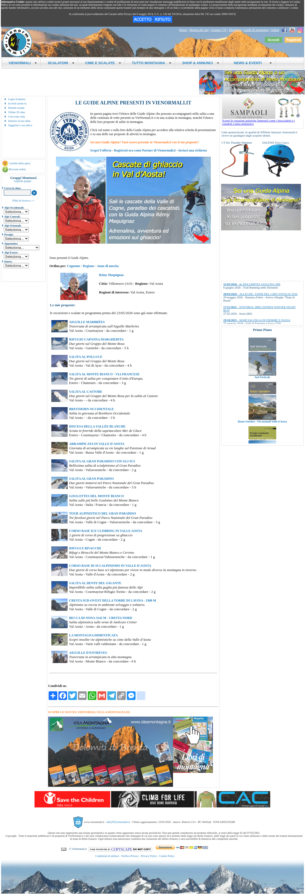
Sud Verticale (262, 383)
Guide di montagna (255, 30)
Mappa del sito (199, 30)
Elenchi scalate (16, 107)
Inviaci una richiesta (192, 150)
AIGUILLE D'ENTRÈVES (88, 653)
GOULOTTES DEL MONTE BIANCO (96, 496)
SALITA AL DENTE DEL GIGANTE (95, 583)
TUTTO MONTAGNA (151, 63)
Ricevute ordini (17, 169)
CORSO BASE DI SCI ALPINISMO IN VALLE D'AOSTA (110, 566)
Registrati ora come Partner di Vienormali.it (145, 150)
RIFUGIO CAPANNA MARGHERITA (96, 339)
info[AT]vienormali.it (118, 821)
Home (183, 30)
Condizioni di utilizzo (107, 855)
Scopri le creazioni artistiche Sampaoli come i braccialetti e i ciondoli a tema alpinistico (263, 120)
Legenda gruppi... (23, 180)
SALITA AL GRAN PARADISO (91, 479)
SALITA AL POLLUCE (85, 357)
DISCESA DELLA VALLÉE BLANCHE (97, 426)
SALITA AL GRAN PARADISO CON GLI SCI (102, 461)
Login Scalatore (17, 99)
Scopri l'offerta (100, 150)
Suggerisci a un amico (20, 125)
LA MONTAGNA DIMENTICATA (93, 635)
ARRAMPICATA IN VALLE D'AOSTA (96, 444)
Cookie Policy (167, 855)
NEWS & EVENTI (251, 63)
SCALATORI (61, 63)
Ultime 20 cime (16, 112)
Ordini (275, 30)
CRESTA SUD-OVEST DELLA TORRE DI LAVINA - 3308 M (112, 600)
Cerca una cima (16, 116)
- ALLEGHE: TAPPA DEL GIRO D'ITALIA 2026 (260, 294)
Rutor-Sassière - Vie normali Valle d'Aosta (262, 428)
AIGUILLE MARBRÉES (87, 322)
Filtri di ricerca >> (23, 200)
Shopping (235, 30)
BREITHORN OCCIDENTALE (91, 409)
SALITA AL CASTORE (85, 392)
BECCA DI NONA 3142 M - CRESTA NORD (100, 618)
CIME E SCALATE (103, 63)
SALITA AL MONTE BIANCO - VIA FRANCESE (104, 374)
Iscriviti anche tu (17, 103)
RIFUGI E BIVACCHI (85, 548)
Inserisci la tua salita (19, 120)
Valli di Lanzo (262, 339)
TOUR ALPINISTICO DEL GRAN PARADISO (102, 513)
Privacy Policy (149, 855)
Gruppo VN (219, 30)
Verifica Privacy (130, 855)
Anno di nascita (108, 266)
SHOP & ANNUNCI (200, 63)
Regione (88, 266)
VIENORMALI (23, 63)
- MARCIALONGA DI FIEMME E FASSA (256, 320)
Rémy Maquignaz (111, 275)
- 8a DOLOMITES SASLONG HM (251, 284)
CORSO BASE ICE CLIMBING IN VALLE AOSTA (105, 531)
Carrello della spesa (19, 163)
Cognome (73, 266)
